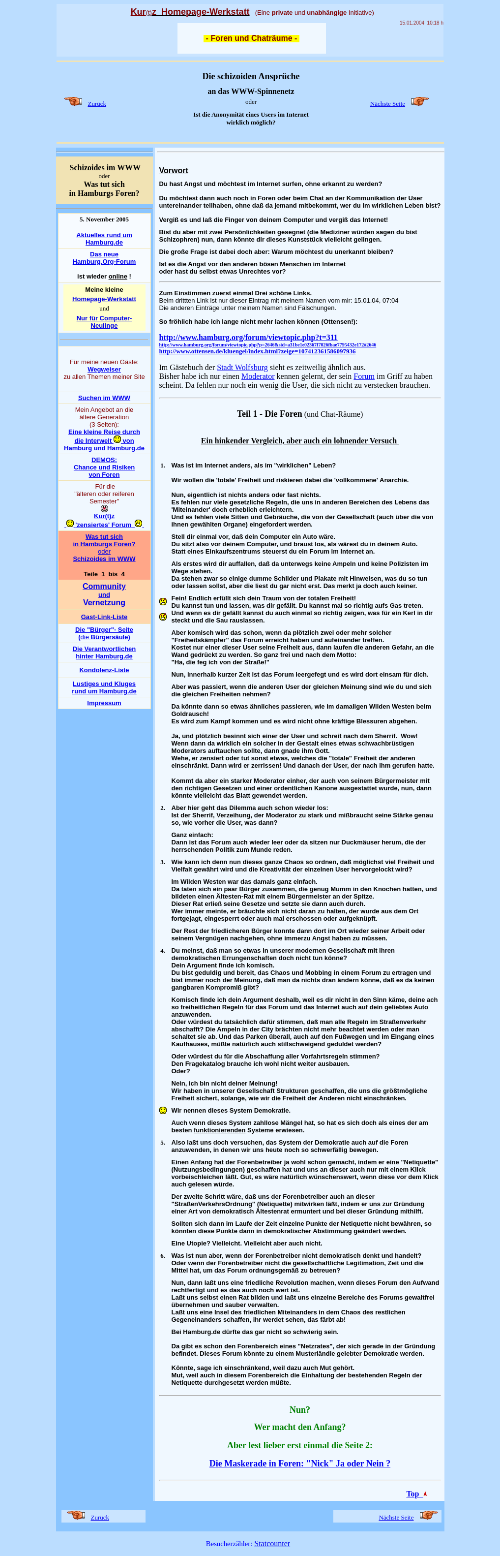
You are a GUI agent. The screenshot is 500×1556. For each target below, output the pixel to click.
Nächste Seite (387, 103)
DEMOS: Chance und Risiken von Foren (104, 467)
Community (104, 586)
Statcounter (272, 1543)
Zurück (97, 103)
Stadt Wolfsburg (242, 367)
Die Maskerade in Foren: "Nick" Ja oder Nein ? (299, 1463)
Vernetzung (104, 602)
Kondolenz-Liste (104, 670)
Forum (364, 376)
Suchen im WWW (104, 398)
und (104, 594)
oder (104, 551)
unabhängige (327, 12)
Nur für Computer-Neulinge (104, 321)
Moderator (258, 376)
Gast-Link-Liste (104, 617)
